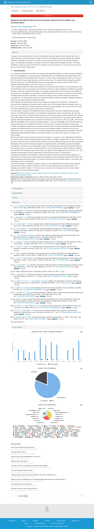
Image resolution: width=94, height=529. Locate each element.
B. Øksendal (27, 206)
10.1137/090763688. (70, 230)
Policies (24, 521)
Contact (26, 523)
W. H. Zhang (43, 281)
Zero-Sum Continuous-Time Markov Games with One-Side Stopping (30, 465)
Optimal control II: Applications (20, 461)
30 (21, 80)
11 (46, 84)
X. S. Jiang (17, 281)
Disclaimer (47, 521)
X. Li (22, 246)
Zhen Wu (14, 27)
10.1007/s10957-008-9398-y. (56, 207)
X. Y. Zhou (25, 305)
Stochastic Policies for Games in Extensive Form (24, 488)
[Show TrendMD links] (82, 496)
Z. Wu (33, 258)
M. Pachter (17, 317)
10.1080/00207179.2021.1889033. (64, 276)
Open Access (75, 521)
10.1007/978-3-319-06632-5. (27, 303)
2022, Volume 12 (16, 7)
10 (77, 78)
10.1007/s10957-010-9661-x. (39, 319)
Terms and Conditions (57, 523)
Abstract (15, 52)
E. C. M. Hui (18, 265)
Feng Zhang (27, 27)
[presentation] (63, 120)
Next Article (40, 11)
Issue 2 (25, 7)
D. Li (15, 288)
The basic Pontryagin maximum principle (22, 470)
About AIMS (11, 521)
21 (67, 102)
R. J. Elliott (28, 224)
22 (43, 78)
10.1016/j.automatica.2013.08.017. (60, 248)
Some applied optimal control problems (22, 484)
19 (26, 106)
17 (80, 78)
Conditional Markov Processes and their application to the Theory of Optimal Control (34, 474)
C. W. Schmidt (24, 288)
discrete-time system (66, 173)
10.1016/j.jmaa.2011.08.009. (67, 267)
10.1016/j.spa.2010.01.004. (54, 226)
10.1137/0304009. (59, 255)
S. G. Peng (24, 258)
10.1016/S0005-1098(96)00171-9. (36, 289)
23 (12, 106)
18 (20, 106)
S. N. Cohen (18, 224)
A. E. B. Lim (36, 305)
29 (80, 106)
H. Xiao (27, 265)
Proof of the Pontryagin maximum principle (23, 447)
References (16, 202)
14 (71, 106)
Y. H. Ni (30, 246)
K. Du (15, 242)
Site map (29, 526)
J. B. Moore (17, 305)
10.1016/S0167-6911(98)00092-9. (52, 307)
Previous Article (27, 11)
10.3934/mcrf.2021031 (44, 7)
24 (52, 108)
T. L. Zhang (32, 281)
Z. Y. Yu (24, 217)
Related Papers (17, 193)
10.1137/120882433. (51, 243)
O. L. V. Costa (18, 235)
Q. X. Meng (24, 242)
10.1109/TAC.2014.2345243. (27, 296)
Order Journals (61, 521)
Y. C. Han (17, 258)
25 (51, 84)
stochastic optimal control (39, 173)
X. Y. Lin (16, 292)
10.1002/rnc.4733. (67, 283)
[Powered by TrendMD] (19, 496)
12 (23, 82)
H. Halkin (17, 253)
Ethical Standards (40, 523)
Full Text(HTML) (17, 188)
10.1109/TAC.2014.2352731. (59, 219)
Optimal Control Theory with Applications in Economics (26, 456)
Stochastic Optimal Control (19, 452)
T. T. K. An (17, 206)
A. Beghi (16, 210)
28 (15, 80)
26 (52, 124)
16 (46, 124)
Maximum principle (24, 173)
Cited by (15, 197)
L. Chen (16, 217)
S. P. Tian (25, 281)
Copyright (35, 521)
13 (43, 124)
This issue (15, 11)
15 (75, 106)
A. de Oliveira (30, 235)
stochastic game (53, 173)
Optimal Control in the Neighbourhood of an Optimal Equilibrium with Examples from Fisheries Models (38, 479)
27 (12, 80)
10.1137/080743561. (65, 260)
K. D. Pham (28, 317)
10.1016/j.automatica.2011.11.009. (29, 239)
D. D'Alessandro (27, 210)
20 (46, 108)
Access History (17, 327)
